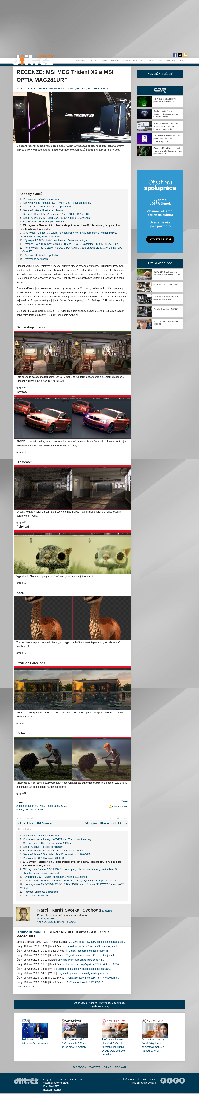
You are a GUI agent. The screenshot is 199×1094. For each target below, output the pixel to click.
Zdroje (182, 60)
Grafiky (103, 60)
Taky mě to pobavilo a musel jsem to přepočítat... (84, 973)
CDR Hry (160, 90)
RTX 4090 (40, 809)
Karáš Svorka (39, 88)
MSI (42, 806)
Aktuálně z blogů (160, 263)
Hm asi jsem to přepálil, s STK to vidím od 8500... (93, 964)
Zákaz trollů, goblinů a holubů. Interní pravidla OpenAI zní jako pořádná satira (167, 151)
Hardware (54, 88)
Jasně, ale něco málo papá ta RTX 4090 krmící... (93, 977)
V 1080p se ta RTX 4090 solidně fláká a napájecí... (97, 942)
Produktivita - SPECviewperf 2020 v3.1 (44, 221)
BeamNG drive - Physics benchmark (43, 210)
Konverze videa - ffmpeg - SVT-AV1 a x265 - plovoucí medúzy (57, 203)
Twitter (94, 1067)
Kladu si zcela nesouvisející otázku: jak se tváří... (84, 969)
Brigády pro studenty (99, 1006)
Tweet (124, 801)
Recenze (81, 88)
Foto (160, 60)
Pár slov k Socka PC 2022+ (165, 309)
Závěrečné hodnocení (36, 259)
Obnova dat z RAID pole (85, 1003)
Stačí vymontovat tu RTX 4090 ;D (84, 982)
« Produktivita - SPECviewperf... (36, 823)
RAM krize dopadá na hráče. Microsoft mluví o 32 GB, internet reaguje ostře (166, 126)
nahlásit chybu (120, 806)
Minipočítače (68, 88)
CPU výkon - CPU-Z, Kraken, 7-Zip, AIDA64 (47, 206)
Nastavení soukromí (53, 1090)
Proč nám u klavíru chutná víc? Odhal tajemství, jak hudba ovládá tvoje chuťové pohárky (113, 1047)
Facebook (79, 1067)
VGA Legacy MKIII (46, 918)
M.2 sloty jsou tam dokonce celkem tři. (87, 950)
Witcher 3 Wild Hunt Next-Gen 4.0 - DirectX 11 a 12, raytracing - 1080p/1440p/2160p (71, 244)
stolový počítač (24, 809)
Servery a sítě (130, 60)
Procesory (80, 60)
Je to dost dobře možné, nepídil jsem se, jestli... (92, 946)
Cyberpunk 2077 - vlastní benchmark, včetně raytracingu (55, 240)
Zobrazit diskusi (25, 986)
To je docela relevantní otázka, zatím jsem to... (91, 955)
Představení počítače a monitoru (41, 199)
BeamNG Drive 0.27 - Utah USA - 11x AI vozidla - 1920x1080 (56, 217)
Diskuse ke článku (29, 932)
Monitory (170, 60)
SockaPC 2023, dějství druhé (166, 284)
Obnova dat (104, 1003)
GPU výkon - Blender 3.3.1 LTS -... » (106, 823)
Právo (150, 60)
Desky (93, 60)
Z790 (63, 806)
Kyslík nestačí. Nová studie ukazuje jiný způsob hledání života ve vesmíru (165, 114)
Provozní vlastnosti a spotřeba (41, 255)
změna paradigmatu (27, 806)
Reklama (120, 1067)
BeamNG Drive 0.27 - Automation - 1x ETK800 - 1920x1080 (56, 214)
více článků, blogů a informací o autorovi (56, 922)
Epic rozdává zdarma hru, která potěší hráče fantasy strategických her (167, 139)
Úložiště (115, 60)
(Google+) (107, 910)
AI (142, 60)
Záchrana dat (118, 1003)
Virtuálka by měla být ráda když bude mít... (81, 959)
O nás (107, 1067)
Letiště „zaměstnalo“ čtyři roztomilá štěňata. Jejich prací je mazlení (74, 1043)
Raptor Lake (52, 806)
